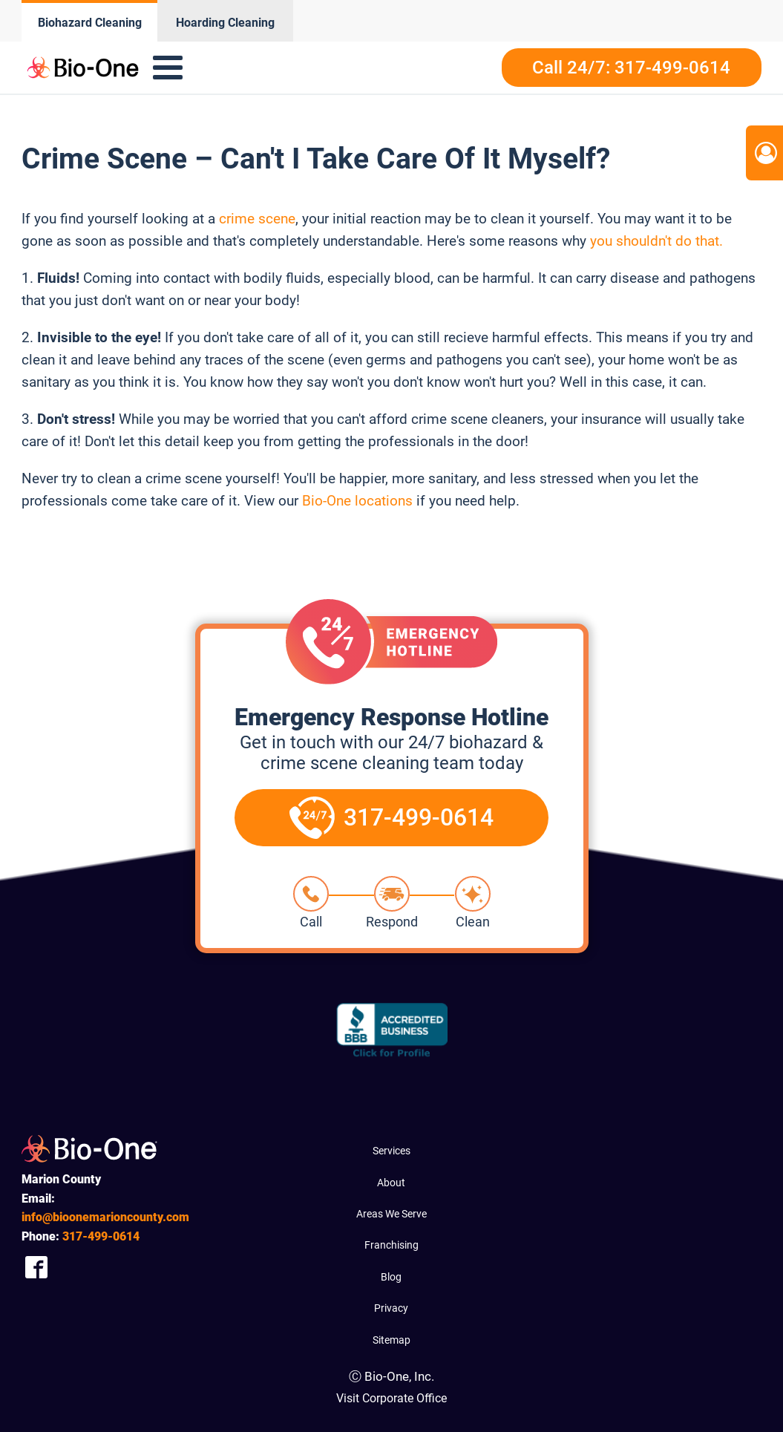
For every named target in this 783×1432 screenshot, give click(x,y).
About (391, 1183)
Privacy (391, 1308)
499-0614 (101, 1236)
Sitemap (391, 1340)
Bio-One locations (357, 500)
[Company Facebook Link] (36, 1268)
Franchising (391, 1245)
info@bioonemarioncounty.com (105, 1217)
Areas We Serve (391, 1214)
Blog (391, 1277)
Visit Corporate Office (391, 1398)
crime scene (255, 218)
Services (391, 1151)
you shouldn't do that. (656, 240)
